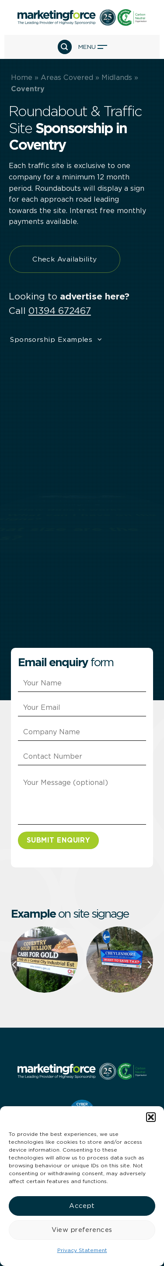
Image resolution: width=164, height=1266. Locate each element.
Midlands (116, 77)
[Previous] (15, 965)
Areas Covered (67, 77)
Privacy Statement (82, 1250)
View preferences (82, 1230)
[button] (151, 1117)
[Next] (149, 965)
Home (21, 77)
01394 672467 (59, 310)
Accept (82, 1206)
